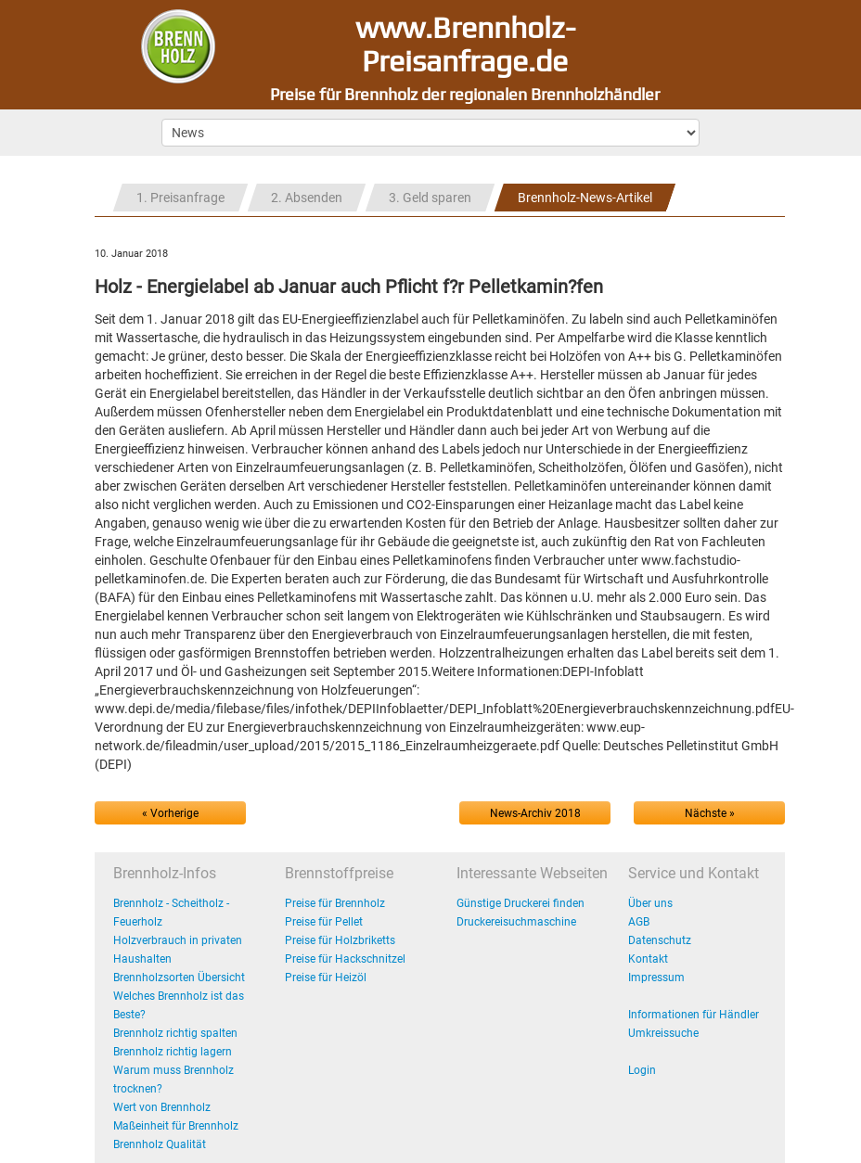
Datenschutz (659, 940)
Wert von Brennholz (162, 1107)
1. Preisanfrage (180, 197)
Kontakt (648, 958)
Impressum (656, 977)
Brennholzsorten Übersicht (179, 977)
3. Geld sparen (430, 197)
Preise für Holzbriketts (340, 940)
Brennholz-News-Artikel (585, 197)
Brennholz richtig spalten (175, 1033)
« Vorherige (170, 813)
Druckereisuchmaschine (516, 921)
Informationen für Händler (693, 1014)
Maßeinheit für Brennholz (175, 1125)
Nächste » (710, 813)
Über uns (650, 903)
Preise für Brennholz (335, 903)
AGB (638, 921)
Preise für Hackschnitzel (345, 958)
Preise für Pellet (324, 921)
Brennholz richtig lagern (172, 1051)
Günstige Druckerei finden (520, 903)
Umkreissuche (663, 1033)
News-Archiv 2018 (535, 813)
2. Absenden (306, 197)
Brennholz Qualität (159, 1144)
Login (642, 1070)
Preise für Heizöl (325, 977)
